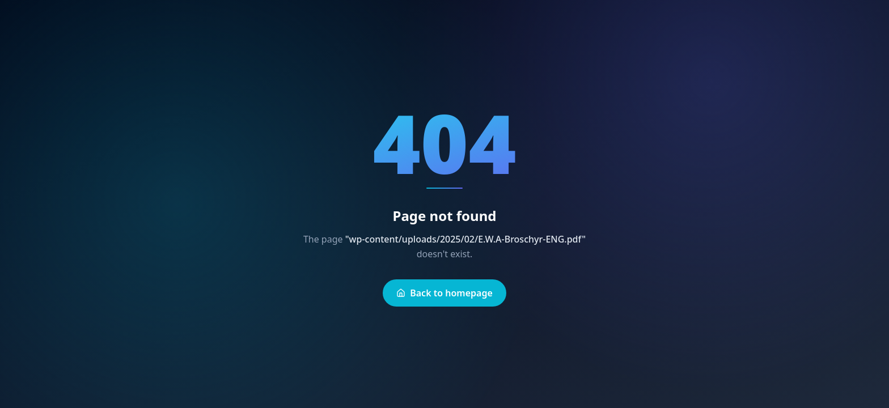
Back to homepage (444, 293)
